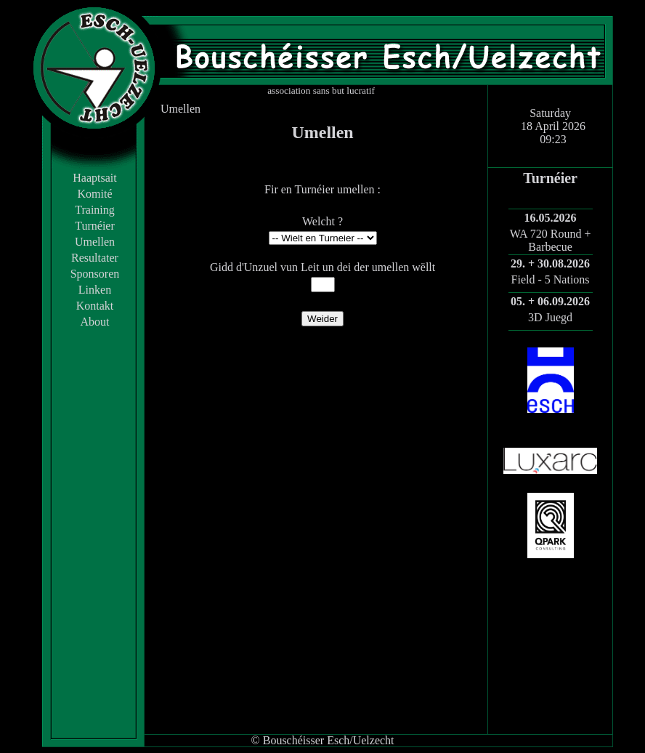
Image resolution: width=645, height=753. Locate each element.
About (95, 321)
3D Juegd (550, 317)
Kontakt (95, 305)
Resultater (94, 257)
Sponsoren (95, 273)
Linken (94, 289)
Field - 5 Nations (550, 279)
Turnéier (95, 226)
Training (95, 210)
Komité (95, 194)
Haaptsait (94, 178)
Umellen (95, 241)
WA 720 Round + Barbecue (550, 240)
